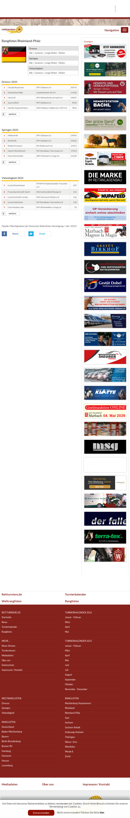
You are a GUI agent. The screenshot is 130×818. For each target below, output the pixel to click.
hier (102, 812)
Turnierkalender (75, 594)
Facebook (13, 233)
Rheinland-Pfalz (72, 712)
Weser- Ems (71, 741)
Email (40, 233)
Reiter (62, 53)
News (4, 622)
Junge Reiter (51, 53)
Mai (67, 631)
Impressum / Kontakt (12, 669)
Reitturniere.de (12, 594)
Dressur (5, 703)
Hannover (6, 755)
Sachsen (69, 722)
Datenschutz (8, 665)
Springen (6, 708)
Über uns (6, 660)
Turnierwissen (8, 650)
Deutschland (8, 726)
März (67, 622)
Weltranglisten (11, 601)
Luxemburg (7, 765)
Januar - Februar (73, 617)
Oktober (69, 684)
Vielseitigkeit (8, 712)
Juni (67, 665)
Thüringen (70, 737)
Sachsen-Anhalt (72, 727)
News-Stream (8, 645)
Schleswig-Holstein (74, 732)
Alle (31, 53)
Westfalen (70, 746)
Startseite (6, 617)
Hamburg (6, 751)
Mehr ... (6, 640)
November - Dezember (76, 689)
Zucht (68, 756)
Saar (67, 717)
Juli (66, 669)
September (70, 679)
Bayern (5, 736)
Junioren (39, 53)
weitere (12, 114)
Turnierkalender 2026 (78, 612)
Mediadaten (7, 655)
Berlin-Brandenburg (11, 741)
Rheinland (69, 708)
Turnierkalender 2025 (78, 640)
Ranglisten (72, 601)
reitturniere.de (11, 612)
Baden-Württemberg (12, 731)
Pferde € (69, 751)
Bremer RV (7, 746)
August (68, 674)
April (67, 627)
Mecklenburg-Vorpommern (78, 703)
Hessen (5, 760)
